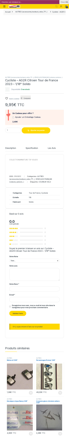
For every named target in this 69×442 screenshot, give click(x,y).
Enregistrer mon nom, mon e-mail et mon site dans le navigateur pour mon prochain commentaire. (33, 250)
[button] (67, 2)
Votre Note (13, 201)
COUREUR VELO (45, 126)
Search (56, 6)
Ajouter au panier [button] (31, 337)
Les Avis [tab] (52, 92)
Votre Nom (14, 228)
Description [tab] (10, 92)
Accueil (8, 12)
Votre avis (13, 210)
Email (12, 239)
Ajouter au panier (37, 74)
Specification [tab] (32, 92)
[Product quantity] (13, 74)
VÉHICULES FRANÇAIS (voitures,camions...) (48, 21)
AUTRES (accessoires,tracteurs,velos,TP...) (31, 12)
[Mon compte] (61, 6)
